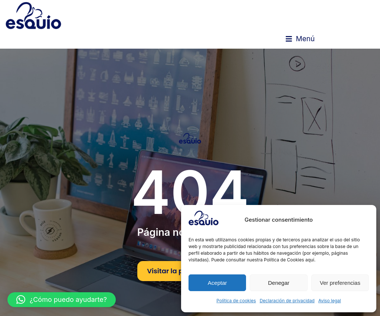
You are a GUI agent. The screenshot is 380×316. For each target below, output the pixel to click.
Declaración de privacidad (287, 300)
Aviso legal (329, 300)
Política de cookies (236, 300)
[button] (300, 39)
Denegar (278, 283)
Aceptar (217, 283)
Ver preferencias (340, 283)
